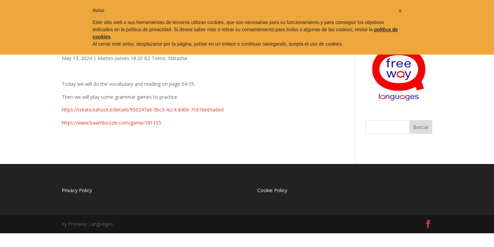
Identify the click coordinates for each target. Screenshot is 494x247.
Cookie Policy (272, 190)
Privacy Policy (77, 190)
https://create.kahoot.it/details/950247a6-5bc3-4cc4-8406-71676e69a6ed (143, 109)
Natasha (177, 58)
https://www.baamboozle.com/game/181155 (111, 122)
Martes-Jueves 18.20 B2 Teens (131, 58)
